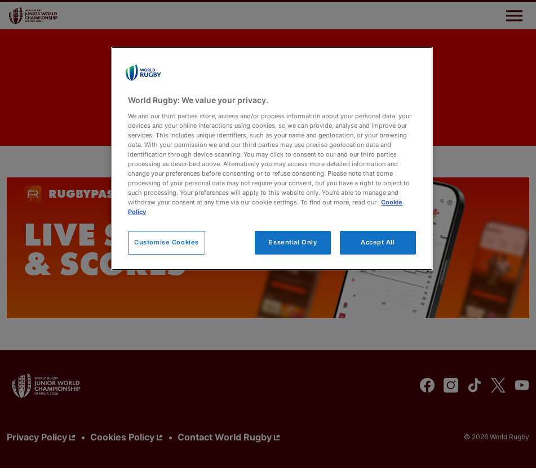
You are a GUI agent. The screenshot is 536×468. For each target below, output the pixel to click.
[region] (272, 158)
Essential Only (293, 242)
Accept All (378, 242)
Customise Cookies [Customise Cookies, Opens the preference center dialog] (166, 242)
